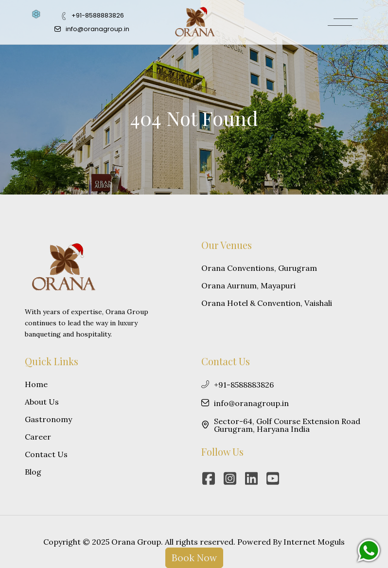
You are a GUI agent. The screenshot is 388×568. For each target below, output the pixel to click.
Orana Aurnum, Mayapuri (248, 285)
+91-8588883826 (237, 384)
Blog (33, 472)
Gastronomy (48, 419)
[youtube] (275, 478)
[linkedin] (254, 478)
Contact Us (46, 454)
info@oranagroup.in (245, 403)
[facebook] (211, 478)
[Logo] (195, 21)
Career (38, 437)
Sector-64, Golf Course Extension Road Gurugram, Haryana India (280, 425)
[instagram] (232, 478)
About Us (42, 402)
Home (36, 384)
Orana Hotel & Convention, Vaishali (266, 303)
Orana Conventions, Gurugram (259, 268)
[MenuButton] (343, 22)
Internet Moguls (314, 542)
